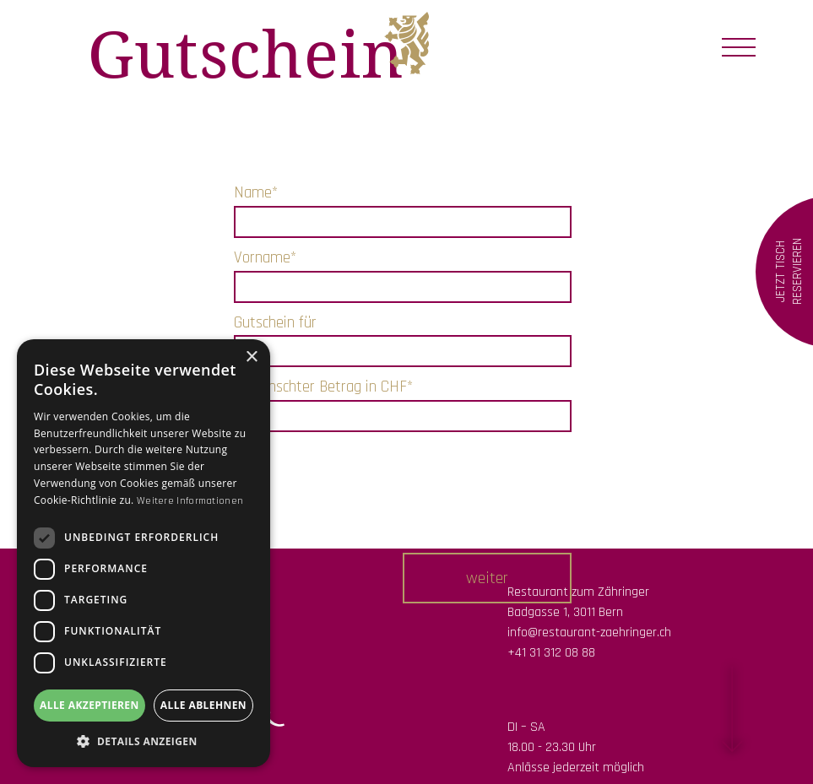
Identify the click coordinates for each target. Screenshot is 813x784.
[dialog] (143, 553)
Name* (256, 192)
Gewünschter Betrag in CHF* (323, 386)
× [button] (251, 357)
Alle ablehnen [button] (203, 705)
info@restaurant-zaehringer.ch (589, 632)
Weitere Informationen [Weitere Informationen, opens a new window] (190, 501)
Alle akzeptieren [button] (89, 705)
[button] (487, 578)
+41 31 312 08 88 (551, 653)
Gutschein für (275, 322)
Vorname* (265, 257)
